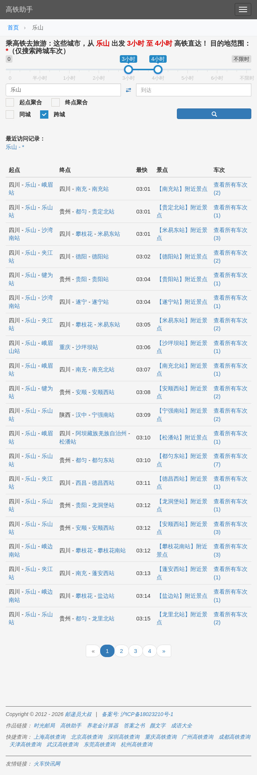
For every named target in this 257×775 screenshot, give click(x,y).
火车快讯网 (47, 764)
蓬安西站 (103, 573)
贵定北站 (103, 211)
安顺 (81, 392)
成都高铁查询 (234, 737)
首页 (13, 27)
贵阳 (81, 279)
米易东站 (109, 233)
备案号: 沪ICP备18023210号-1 (137, 714)
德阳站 (100, 256)
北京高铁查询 (86, 737)
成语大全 (181, 725)
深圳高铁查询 (123, 737)
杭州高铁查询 (136, 744)
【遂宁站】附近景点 (181, 302)
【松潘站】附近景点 (181, 437)
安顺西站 (103, 392)
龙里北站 (103, 618)
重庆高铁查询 (160, 737)
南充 (81, 189)
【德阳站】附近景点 (181, 256)
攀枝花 (84, 233)
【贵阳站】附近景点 (181, 279)
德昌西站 (103, 483)
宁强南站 (103, 414)
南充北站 (103, 369)
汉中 (81, 414)
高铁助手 (19, 9)
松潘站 (67, 441)
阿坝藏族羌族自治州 (101, 433)
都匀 (81, 211)
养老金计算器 (102, 725)
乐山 (30, 184)
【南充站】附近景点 (181, 189)
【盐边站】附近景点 (181, 595)
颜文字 (158, 725)
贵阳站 (100, 279)
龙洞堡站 (103, 505)
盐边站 (106, 595)
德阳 (81, 256)
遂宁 (81, 302)
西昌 (81, 483)
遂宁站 (100, 302)
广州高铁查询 (197, 737)
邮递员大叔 (78, 714)
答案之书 (134, 725)
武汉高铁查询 (62, 744)
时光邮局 (44, 725)
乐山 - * (15, 147)
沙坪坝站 (87, 347)
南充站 (100, 189)
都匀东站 (103, 460)
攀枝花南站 (112, 550)
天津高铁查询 (25, 744)
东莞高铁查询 (99, 744)
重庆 (65, 347)
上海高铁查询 (49, 737)
